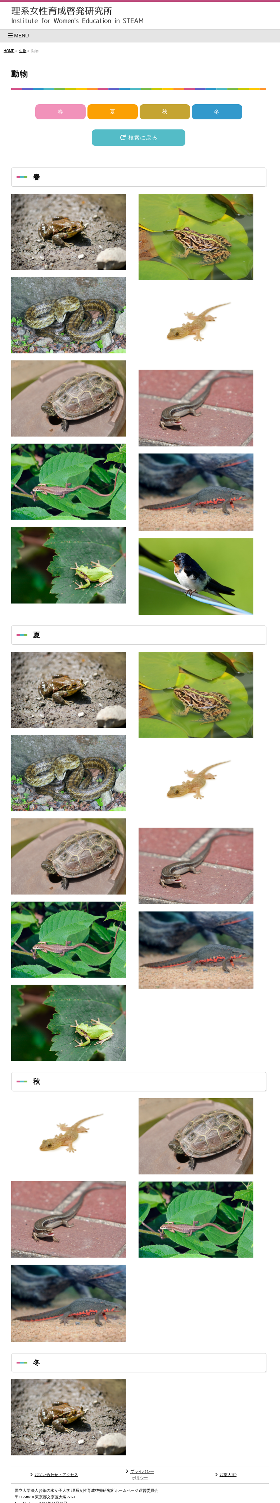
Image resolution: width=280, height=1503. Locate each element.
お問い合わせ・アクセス (54, 1474)
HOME (9, 51)
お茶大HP (225, 1474)
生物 (22, 51)
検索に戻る (139, 137)
